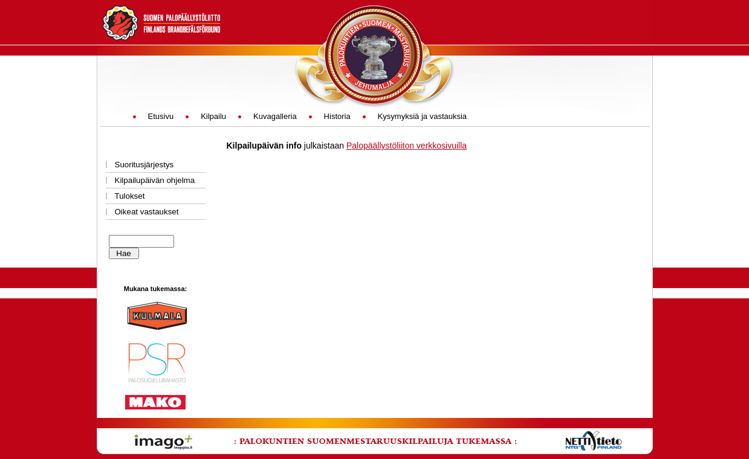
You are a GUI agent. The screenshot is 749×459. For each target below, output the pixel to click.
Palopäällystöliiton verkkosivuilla (406, 145)
